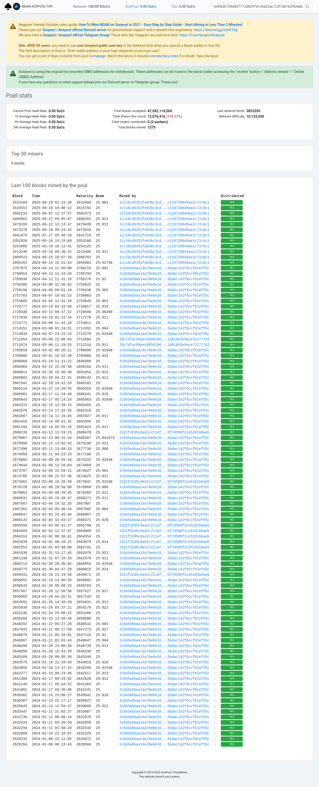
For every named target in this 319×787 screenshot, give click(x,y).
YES (291, 202)
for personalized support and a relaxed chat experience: (210, 30)
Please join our (90, 30)
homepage (157, 56)
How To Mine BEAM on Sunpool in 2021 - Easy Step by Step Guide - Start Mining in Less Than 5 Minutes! (220, 25)
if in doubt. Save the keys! (258, 56)
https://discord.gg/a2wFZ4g (275, 30)
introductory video (224, 56)
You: (183, 6)
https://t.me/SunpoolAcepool (261, 35)
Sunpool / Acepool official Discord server (134, 30)
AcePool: (140, 6)
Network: (91, 6)
